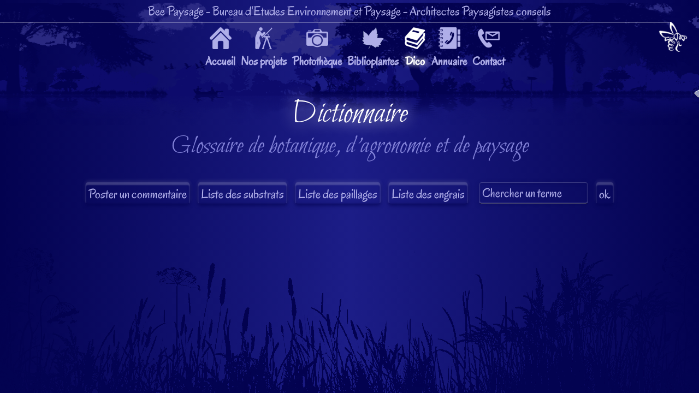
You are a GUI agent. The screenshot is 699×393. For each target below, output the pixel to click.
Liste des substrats (242, 194)
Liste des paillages (337, 194)
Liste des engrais (428, 194)
